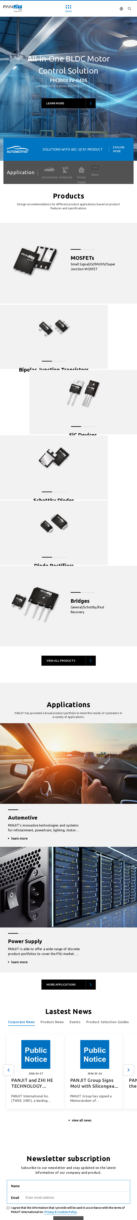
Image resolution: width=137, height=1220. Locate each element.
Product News (52, 881)
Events (75, 881)
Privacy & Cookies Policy (60, 1069)
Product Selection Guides (107, 881)
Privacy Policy (65, 1194)
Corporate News (21, 881)
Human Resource (37, 1194)
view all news (82, 978)
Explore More (119, 149)
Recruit (13, 1194)
